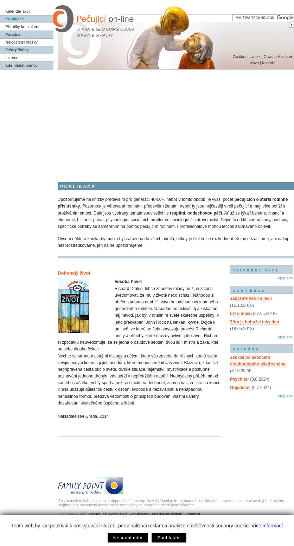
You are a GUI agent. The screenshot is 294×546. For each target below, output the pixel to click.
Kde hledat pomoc (21, 65)
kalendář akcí (255, 270)
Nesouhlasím (127, 537)
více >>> (285, 278)
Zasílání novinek (247, 56)
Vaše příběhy (16, 50)
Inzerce (11, 57)
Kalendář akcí (17, 11)
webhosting (118, 514)
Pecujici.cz (97, 514)
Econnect (192, 514)
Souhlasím (169, 537)
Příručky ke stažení (22, 27)
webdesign (139, 514)
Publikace (14, 19)
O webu (269, 56)
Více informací (267, 525)
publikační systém (167, 514)
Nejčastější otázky (21, 42)
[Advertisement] (147, 122)
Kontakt (268, 63)
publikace (249, 290)
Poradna (12, 34)
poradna (246, 349)
